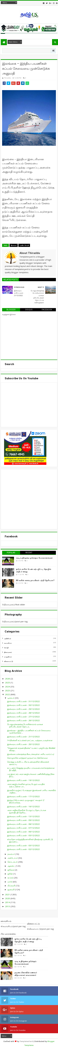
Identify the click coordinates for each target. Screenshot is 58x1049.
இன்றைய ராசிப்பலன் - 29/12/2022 (23, 709)
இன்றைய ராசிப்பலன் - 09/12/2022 (23, 820)
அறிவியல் (7, 638)
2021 (7, 894)
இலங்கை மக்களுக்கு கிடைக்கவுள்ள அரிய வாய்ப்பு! (30, 754)
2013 (7, 906)
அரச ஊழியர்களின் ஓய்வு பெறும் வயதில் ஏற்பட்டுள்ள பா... (26, 785)
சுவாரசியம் (8, 643)
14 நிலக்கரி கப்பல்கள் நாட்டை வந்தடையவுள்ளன (29, 740)
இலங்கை (13, 245)
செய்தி (6, 648)
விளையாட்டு (8, 661)
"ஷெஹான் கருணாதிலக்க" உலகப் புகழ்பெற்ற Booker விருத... (31, 749)
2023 (7, 690)
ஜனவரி (11, 889)
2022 (7, 694)
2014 (7, 902)
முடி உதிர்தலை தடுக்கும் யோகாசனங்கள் (34, 558)
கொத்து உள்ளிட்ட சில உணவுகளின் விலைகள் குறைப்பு (28, 763)
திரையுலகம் (8, 652)
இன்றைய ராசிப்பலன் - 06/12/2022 (23, 831)
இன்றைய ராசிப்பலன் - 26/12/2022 (23, 720)
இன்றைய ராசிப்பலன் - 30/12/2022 (23, 705)
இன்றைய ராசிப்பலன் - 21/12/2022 (23, 736)
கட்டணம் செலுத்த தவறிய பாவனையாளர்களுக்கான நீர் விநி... (31, 769)
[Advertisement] (29, 499)
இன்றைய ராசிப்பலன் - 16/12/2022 (23, 806)
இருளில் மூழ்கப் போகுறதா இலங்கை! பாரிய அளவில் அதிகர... (31, 791)
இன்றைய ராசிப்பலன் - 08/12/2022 (23, 824)
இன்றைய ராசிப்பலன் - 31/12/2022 (23, 701)
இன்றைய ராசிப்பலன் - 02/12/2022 (23, 849)
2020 (7, 898)
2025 (7, 682)
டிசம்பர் (11, 698)
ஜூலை (11, 869)
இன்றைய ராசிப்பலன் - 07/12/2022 (23, 827)
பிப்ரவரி (12, 885)
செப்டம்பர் (13, 862)
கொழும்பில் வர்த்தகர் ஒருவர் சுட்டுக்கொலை (27, 758)
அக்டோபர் (13, 858)
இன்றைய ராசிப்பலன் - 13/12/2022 (23, 816)
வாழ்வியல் (8, 657)
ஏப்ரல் (11, 877)
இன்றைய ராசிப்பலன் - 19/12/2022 (23, 780)
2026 (7, 678)
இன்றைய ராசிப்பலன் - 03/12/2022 (23, 845)
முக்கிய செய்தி (24, 245)
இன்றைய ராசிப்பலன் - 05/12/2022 (23, 835)
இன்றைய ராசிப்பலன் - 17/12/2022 (23, 796)
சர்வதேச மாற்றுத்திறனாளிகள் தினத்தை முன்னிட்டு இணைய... (30, 840)
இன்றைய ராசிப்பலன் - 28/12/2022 (23, 712)
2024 (7, 686)
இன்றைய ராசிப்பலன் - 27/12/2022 (23, 716)
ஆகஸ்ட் (12, 866)
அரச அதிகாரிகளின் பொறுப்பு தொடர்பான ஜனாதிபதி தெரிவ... (26, 811)
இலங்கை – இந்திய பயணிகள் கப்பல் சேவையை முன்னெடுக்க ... (29, 731)
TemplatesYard (26, 1041)
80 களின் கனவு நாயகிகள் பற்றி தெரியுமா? (35, 580)
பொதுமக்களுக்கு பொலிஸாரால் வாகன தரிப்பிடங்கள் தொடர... (25, 725)
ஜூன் (10, 873)
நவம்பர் (11, 854)
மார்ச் (10, 881)
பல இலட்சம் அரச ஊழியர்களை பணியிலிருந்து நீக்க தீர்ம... (30, 775)
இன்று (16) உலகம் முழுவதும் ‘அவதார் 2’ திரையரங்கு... (26, 801)
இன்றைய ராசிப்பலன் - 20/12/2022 (23, 744)
